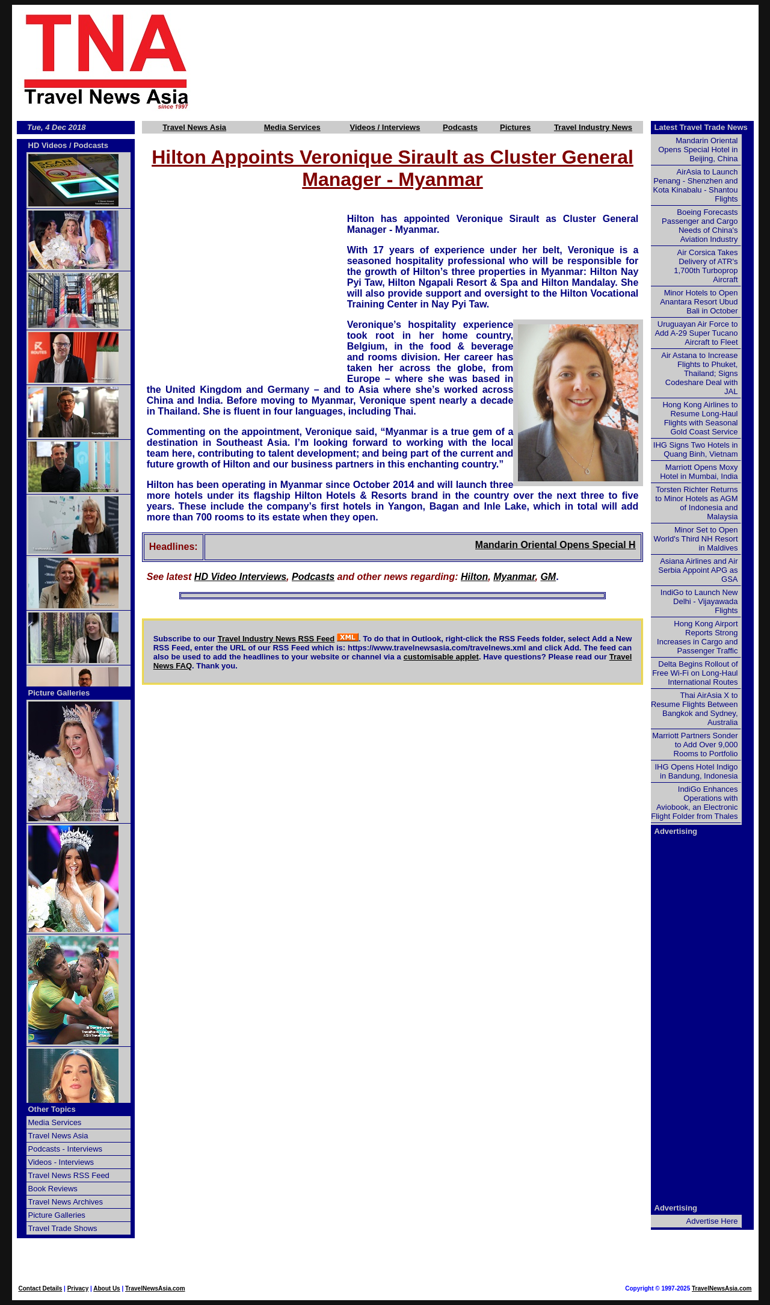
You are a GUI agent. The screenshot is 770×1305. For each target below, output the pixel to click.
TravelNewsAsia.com (155, 1288)
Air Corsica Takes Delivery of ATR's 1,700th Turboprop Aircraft (706, 266)
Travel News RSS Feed (68, 1175)
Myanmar (514, 577)
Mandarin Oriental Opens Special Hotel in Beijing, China (616, 545)
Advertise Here (712, 1221)
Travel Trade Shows (62, 1228)
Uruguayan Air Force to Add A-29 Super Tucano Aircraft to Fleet (696, 333)
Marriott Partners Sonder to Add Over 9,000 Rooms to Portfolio (695, 744)
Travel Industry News (593, 127)
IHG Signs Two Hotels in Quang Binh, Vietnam (695, 449)
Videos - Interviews (61, 1162)
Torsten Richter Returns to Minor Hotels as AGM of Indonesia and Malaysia (696, 503)
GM (548, 577)
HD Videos (47, 145)
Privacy (78, 1288)
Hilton (474, 577)
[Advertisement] (494, 61)
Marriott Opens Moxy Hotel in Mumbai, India (699, 472)
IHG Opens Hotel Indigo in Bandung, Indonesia (696, 771)
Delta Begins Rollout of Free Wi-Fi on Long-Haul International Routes (695, 672)
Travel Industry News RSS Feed (276, 638)
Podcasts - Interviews (65, 1148)
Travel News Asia (194, 127)
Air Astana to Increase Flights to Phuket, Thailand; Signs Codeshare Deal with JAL (699, 373)
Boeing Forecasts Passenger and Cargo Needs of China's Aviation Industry (700, 226)
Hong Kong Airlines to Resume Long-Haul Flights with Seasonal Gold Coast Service (700, 418)
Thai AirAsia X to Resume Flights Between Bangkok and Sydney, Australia (694, 709)
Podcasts (460, 127)
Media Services (292, 127)
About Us (106, 1288)
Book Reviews (53, 1188)
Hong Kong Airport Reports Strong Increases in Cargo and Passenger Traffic (697, 637)
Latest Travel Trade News (701, 127)
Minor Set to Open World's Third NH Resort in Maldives (696, 538)
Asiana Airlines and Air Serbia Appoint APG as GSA (698, 570)
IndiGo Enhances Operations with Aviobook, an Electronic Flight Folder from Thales (694, 803)
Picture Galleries (59, 692)
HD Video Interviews (240, 577)
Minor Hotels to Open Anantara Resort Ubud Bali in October (699, 301)
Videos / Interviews (385, 127)
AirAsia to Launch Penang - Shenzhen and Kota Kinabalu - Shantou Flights (695, 185)
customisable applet (441, 656)
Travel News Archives (65, 1201)
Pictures (515, 127)
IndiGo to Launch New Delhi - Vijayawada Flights (699, 601)
